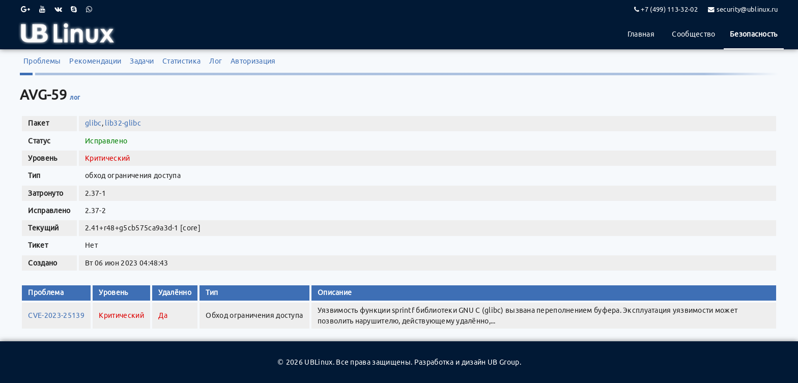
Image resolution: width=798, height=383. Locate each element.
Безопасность (754, 34)
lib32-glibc (123, 123)
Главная (641, 34)
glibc (93, 123)
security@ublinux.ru (747, 9)
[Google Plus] (25, 9)
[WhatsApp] (89, 9)
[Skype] (74, 9)
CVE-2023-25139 (56, 315)
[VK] (58, 9)
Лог (215, 61)
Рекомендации (95, 61)
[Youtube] (42, 9)
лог (75, 97)
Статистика (181, 61)
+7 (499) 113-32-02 (669, 9)
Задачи (142, 61)
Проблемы (42, 61)
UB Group (504, 362)
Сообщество (693, 34)
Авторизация (253, 61)
